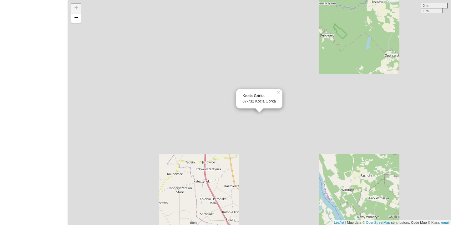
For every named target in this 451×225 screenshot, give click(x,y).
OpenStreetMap (378, 222)
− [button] (76, 18)
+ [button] (76, 8)
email (445, 222)
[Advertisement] (34, 112)
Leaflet (339, 222)
